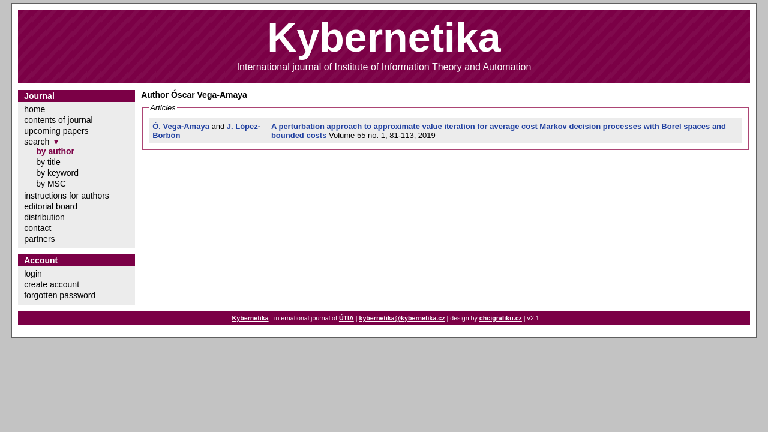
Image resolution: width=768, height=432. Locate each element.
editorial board (50, 206)
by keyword (57, 173)
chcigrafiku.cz (500, 318)
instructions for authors (66, 195)
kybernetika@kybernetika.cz (402, 318)
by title (48, 162)
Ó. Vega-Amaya (180, 126)
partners (39, 239)
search (36, 141)
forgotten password (59, 295)
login (33, 273)
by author (55, 151)
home (34, 109)
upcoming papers (56, 131)
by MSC (51, 183)
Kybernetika (250, 318)
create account (51, 284)
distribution (44, 217)
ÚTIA (346, 318)
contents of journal (58, 120)
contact (37, 228)
